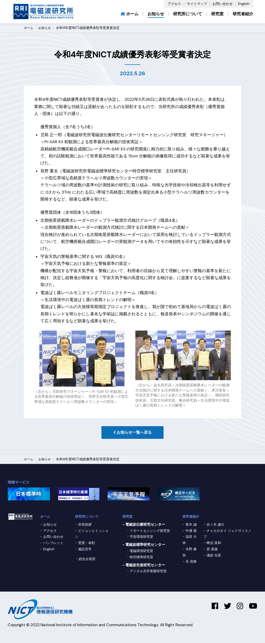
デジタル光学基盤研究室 (150, 578)
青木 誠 (191, 525)
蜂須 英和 (214, 543)
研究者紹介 (243, 14)
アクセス (174, 4)
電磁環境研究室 (142, 557)
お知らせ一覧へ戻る (132, 432)
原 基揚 (212, 549)
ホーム (129, 14)
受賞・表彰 (87, 543)
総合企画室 (88, 559)
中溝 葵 (191, 531)
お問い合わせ (222, 4)
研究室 (217, 14)
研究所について (187, 14)
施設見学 (85, 549)
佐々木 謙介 (215, 525)
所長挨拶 (85, 525)
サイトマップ (197, 4)
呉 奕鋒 (191, 562)
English (243, 4)
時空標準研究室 (142, 564)
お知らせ (156, 14)
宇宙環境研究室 (142, 543)
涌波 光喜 (214, 556)
